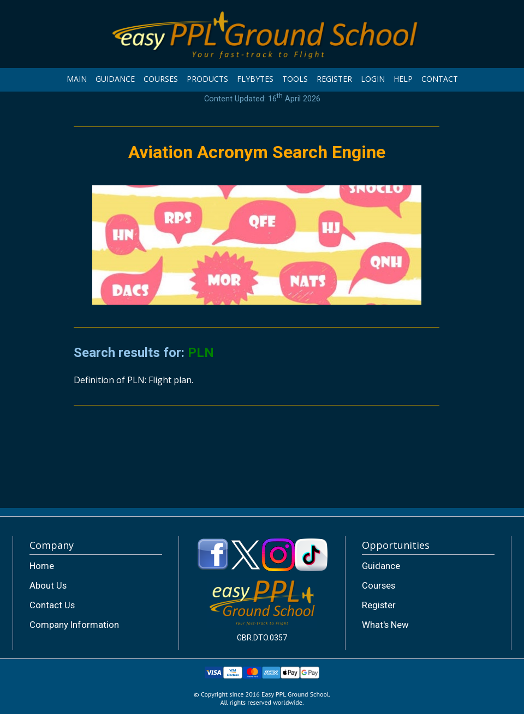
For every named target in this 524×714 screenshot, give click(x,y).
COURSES (161, 79)
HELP (403, 79)
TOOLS (295, 79)
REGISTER (334, 79)
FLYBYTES (255, 79)
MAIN (77, 79)
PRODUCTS (207, 79)
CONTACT (439, 79)
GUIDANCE (115, 79)
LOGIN (373, 79)
